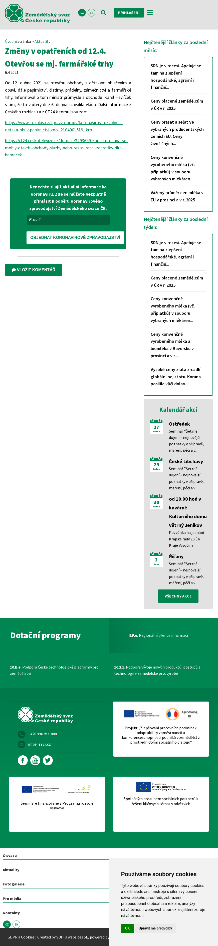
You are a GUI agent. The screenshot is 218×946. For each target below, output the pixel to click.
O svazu (10, 855)
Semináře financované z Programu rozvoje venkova (57, 805)
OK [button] (127, 928)
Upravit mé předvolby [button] (155, 928)
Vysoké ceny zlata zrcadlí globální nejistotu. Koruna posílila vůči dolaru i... (176, 377)
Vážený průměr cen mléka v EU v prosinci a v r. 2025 (177, 196)
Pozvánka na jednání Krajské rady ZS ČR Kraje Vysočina (186, 539)
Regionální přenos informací (158, 635)
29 (156, 465)
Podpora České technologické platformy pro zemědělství (54, 670)
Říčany (176, 556)
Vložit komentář (33, 270)
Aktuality (42, 41)
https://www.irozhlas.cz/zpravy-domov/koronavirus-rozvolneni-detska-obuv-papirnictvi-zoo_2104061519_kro (64, 126)
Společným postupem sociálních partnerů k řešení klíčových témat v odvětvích (161, 801)
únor (156, 564)
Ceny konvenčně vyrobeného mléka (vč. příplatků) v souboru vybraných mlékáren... (173, 168)
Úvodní (11, 41)
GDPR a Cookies (21, 936)
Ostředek (179, 424)
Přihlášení (129, 12)
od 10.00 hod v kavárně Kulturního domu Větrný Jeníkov (188, 512)
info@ (39, 744)
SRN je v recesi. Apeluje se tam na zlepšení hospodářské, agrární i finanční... (176, 76)
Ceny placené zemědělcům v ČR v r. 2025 (177, 104)
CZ (82, 13)
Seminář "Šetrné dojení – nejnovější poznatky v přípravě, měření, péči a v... (186, 441)
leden (156, 431)
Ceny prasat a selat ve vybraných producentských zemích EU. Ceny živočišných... (177, 132)
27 (156, 427)
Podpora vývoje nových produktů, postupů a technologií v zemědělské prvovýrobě (157, 670)
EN (91, 13)
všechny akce (178, 595)
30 (156, 502)
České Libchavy (186, 461)
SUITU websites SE (72, 936)
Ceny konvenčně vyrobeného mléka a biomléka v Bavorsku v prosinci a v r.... (172, 345)
